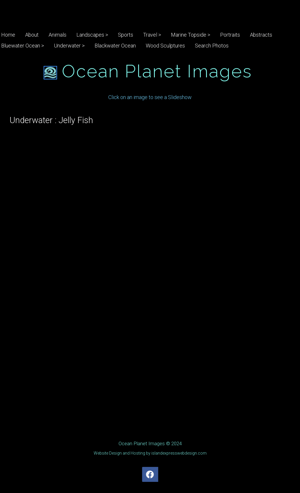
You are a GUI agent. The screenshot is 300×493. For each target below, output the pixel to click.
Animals (57, 35)
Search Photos (212, 45)
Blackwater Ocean (115, 45)
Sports (125, 35)
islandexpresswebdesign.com (179, 453)
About (32, 35)
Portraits (230, 35)
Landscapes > (92, 35)
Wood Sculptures (165, 45)
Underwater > (69, 45)
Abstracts (261, 35)
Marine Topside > (190, 35)
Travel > (152, 35)
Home (8, 35)
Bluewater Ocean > (22, 45)
